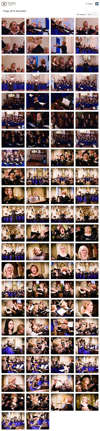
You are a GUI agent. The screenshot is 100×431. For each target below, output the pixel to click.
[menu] (97, 3)
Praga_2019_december (14, 10)
